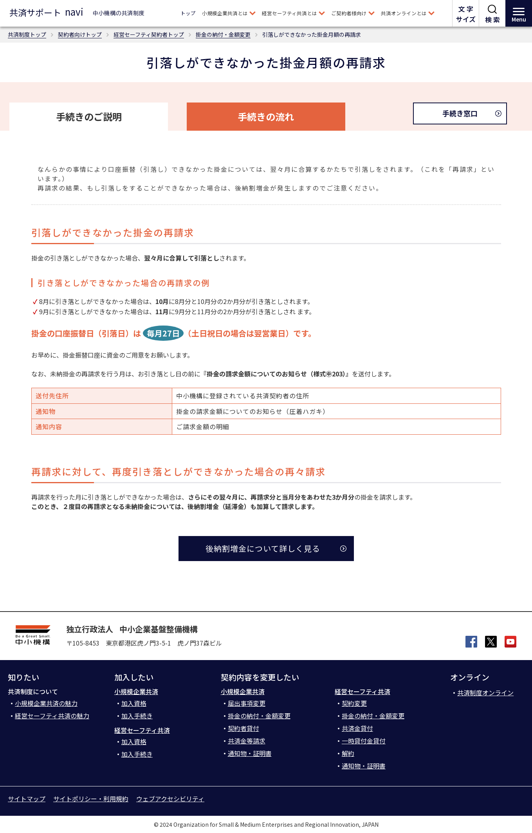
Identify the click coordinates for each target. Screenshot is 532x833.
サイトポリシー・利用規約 (90, 798)
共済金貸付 (357, 728)
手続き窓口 (460, 113)
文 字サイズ (466, 14)
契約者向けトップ (80, 34)
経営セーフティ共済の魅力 (52, 715)
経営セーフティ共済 (142, 730)
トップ (188, 13)
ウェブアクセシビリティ (170, 798)
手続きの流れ (266, 116)
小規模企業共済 (136, 691)
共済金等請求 (246, 740)
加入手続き (137, 715)
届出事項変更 (246, 703)
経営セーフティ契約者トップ (149, 34)
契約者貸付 (243, 728)
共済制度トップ (27, 34)
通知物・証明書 (250, 753)
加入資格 (133, 703)
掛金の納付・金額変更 (223, 34)
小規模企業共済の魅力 (46, 703)
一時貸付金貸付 (364, 740)
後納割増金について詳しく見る (263, 548)
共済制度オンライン (485, 692)
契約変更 (354, 703)
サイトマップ (26, 798)
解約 (348, 753)
